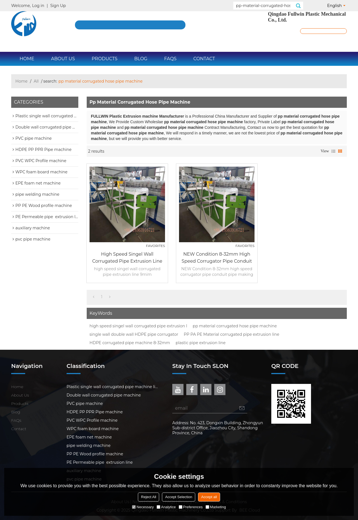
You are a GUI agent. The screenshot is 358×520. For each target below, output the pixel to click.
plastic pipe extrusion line (201, 342)
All (36, 81)
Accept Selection (178, 497)
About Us (63, 58)
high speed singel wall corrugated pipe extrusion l (138, 325)
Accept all (209, 497)
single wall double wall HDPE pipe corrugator (134, 334)
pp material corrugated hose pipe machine (235, 325)
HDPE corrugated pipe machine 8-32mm (130, 342)
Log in (38, 5)
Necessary (143, 507)
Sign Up (58, 5)
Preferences (191, 507)
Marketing (216, 507)
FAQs (170, 58)
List (333, 151)
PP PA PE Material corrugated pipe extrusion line (231, 334)
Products (104, 58)
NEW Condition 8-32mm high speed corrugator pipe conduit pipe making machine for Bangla (217, 258)
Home (27, 58)
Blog (140, 58)
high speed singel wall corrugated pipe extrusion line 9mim (127, 258)
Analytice (166, 507)
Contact (204, 58)
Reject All (148, 497)
